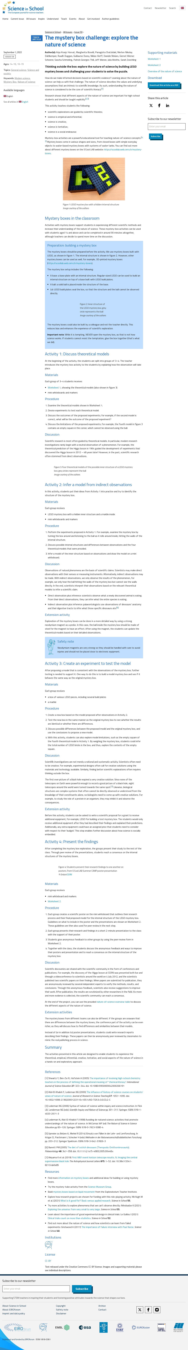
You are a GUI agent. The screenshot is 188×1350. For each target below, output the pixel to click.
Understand (53, 19)
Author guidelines (110, 19)
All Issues (31, 19)
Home (5, 19)
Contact (148, 8)
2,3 (87, 98)
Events (72, 19)
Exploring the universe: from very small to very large (74, 1209)
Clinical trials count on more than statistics (69, 1218)
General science (18, 70)
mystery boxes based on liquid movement (74, 1191)
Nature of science (26, 81)
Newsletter (160, 8)
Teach (64, 19)
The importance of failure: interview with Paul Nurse (107, 1227)
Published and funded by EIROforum (18, 1339)
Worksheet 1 (54, 387)
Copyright (61, 1306)
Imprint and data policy (13, 1313)
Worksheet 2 (54, 901)
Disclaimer (61, 1313)
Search (172, 8)
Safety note (62, 1310)
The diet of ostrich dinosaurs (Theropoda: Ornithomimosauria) (98, 1147)
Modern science (22, 78)
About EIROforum (11, 1310)
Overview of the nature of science (165, 71)
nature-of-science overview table (113, 1002)
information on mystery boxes (73, 1178)
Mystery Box (10, 81)
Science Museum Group (99, 1186)
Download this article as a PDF (164, 85)
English (8, 96)
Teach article (37, 38)
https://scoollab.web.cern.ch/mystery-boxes (70, 263)
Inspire (41, 19)
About (82, 19)
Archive (102, 1306)
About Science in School (14, 1306)
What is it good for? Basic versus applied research (85, 1200)
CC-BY (48, 1261)
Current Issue (17, 19)
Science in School (53, 32)
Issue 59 (78, 32)
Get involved (93, 19)
